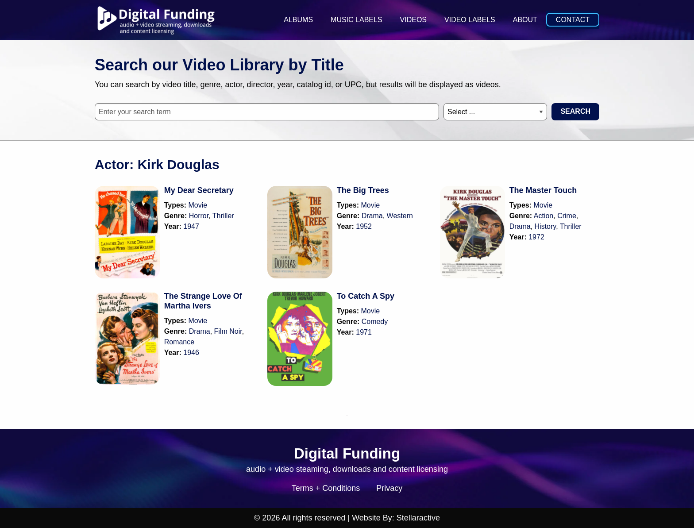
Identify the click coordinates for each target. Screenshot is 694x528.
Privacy (389, 488)
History (545, 226)
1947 (191, 226)
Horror (198, 216)
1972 (536, 237)
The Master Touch (543, 190)
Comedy (375, 321)
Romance (179, 342)
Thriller (223, 216)
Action (543, 216)
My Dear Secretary (199, 190)
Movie (198, 205)
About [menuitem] (525, 19)
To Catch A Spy (365, 296)
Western (400, 216)
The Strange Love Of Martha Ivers (203, 301)
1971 (364, 332)
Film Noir (228, 331)
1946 (191, 352)
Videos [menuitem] (413, 19)
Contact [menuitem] (573, 19)
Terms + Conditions (326, 488)
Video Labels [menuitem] (469, 19)
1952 (364, 226)
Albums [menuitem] (298, 19)
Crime (566, 216)
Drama (372, 216)
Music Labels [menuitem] (356, 19)
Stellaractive (418, 517)
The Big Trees (363, 190)
